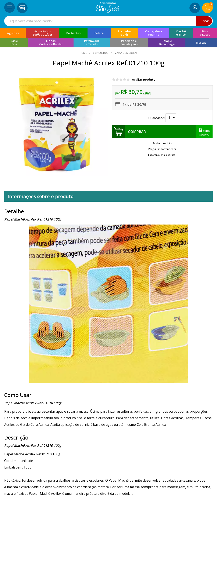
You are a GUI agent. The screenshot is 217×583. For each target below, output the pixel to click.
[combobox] (108, 21)
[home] (107, 11)
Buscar (204, 21)
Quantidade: (162, 118)
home (83, 52)
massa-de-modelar (126, 52)
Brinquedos (100, 52)
